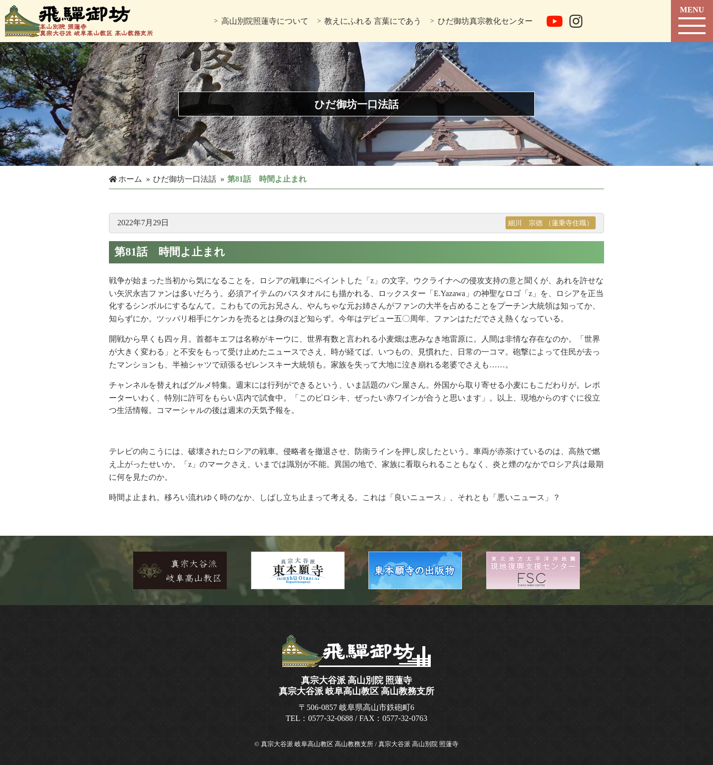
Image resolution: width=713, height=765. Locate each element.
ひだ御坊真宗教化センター (485, 21)
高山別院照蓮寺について (264, 21)
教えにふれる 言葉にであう (372, 21)
